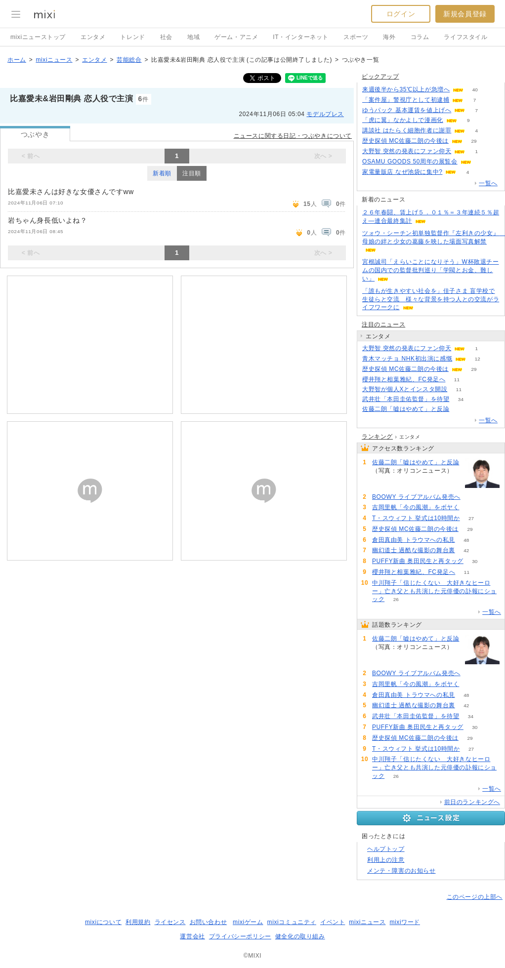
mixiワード (404, 922)
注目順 (191, 173)
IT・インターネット (301, 37)
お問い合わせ (208, 922)
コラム (420, 37)
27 (471, 518)
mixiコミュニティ (291, 922)
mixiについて (103, 922)
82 (471, 497)
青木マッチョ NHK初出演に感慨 (407, 358)
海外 (389, 37)
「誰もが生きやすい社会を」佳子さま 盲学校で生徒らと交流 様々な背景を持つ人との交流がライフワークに (430, 299)
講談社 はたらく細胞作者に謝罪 (406, 130)
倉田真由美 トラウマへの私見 (413, 539)
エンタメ (93, 37)
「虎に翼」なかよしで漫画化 (402, 120)
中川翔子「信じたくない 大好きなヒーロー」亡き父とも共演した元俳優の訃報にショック (434, 591)
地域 (193, 37)
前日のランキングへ (472, 802)
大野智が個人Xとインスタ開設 (404, 389)
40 (475, 89)
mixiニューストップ (38, 37)
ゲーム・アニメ (236, 37)
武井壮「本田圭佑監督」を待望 (405, 399)
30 (474, 561)
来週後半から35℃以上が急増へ (406, 89)
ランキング (377, 436)
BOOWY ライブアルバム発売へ (416, 496)
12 (477, 359)
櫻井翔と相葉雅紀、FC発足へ (403, 379)
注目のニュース (383, 324)
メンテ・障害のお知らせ (401, 870)
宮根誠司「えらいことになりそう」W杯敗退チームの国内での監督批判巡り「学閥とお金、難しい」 (430, 270)
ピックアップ (380, 76)
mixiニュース (54, 59)
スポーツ (355, 37)
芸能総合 (129, 59)
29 (473, 141)
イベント (332, 922)
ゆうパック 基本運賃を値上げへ (406, 110)
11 (457, 379)
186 (461, 409)
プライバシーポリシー (240, 936)
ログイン (400, 14)
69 (470, 507)
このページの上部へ (475, 896)
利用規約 (138, 922)
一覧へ (488, 183)
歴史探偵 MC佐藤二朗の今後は (405, 140)
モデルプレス (325, 114)
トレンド (132, 37)
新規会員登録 (465, 14)
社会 (166, 37)
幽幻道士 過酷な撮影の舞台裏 (413, 550)
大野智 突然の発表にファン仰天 (406, 151)
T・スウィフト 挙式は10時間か (416, 518)
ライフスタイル (465, 37)
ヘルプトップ (386, 849)
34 (460, 399)
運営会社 (192, 936)
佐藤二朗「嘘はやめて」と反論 (405, 408)
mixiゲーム (248, 922)
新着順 (162, 173)
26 (396, 599)
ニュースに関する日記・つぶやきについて (293, 135)
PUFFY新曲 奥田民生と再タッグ (417, 561)
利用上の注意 (386, 859)
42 (466, 550)
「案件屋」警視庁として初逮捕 (405, 99)
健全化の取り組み (300, 936)
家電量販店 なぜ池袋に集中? (402, 171)
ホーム (16, 59)
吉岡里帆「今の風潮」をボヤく (415, 507)
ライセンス (170, 922)
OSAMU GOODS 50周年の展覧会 (410, 161)
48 (466, 540)
